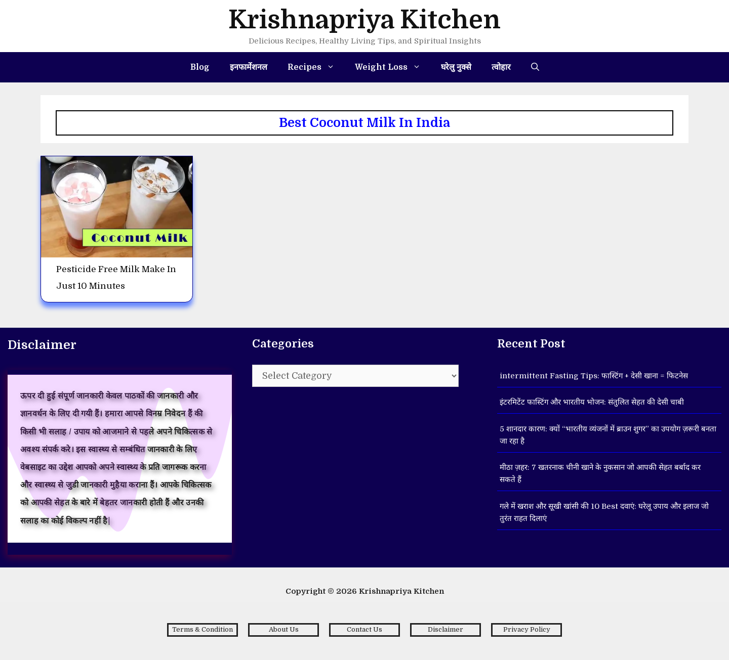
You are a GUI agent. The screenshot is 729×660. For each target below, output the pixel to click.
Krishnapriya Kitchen (364, 20)
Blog (200, 67)
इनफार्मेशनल (248, 67)
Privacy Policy (526, 629)
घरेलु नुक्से (456, 67)
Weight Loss (393, 67)
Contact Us (364, 629)
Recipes (316, 67)
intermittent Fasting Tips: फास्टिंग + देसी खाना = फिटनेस (594, 375)
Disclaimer (445, 629)
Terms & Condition (202, 629)
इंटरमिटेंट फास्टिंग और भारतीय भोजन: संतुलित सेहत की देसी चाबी (592, 402)
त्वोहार (501, 67)
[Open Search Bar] (535, 67)
